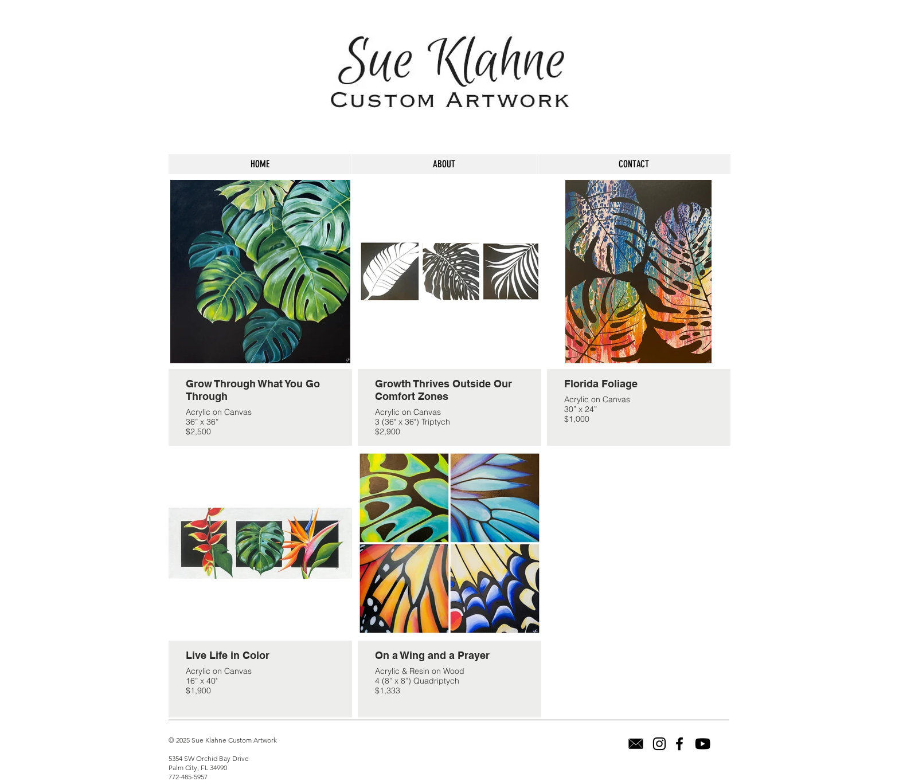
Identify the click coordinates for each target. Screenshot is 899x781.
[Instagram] (659, 743)
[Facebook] (679, 743)
